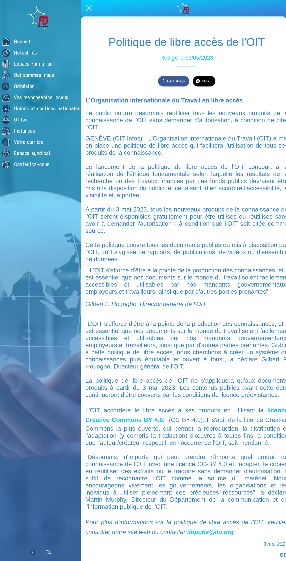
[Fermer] (89, 8)
